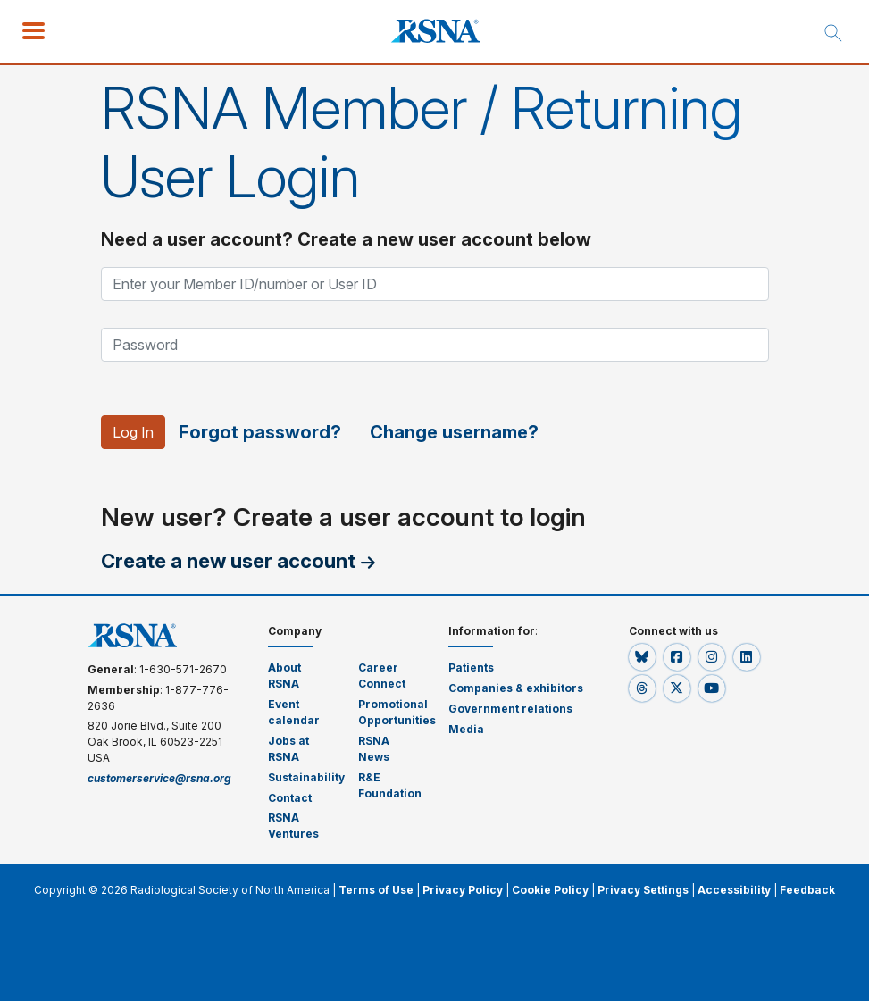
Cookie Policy (550, 890)
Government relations (511, 708)
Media (466, 729)
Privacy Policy (462, 890)
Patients (471, 667)
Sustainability (306, 777)
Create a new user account (228, 560)
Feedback (807, 890)
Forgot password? (261, 432)
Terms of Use (376, 890)
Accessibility (734, 890)
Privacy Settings (643, 890)
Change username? (455, 432)
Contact (290, 798)
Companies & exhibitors (515, 688)
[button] (643, 656)
